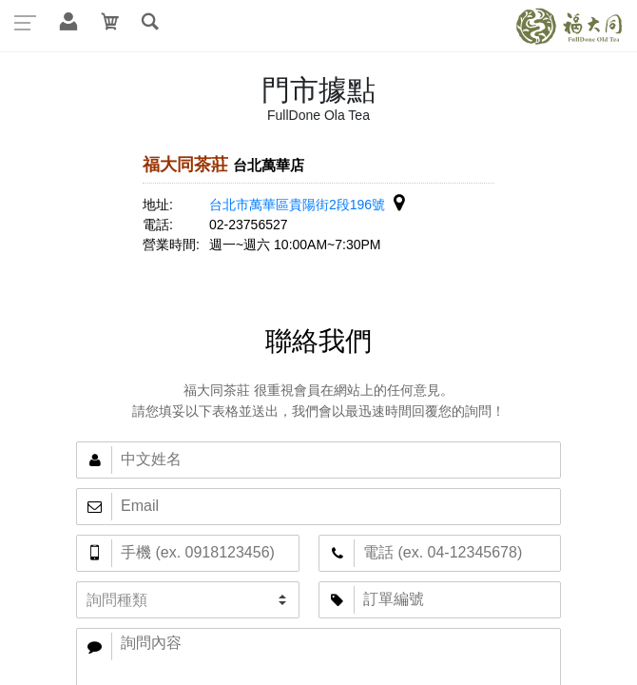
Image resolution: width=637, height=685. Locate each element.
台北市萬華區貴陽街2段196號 (306, 204)
